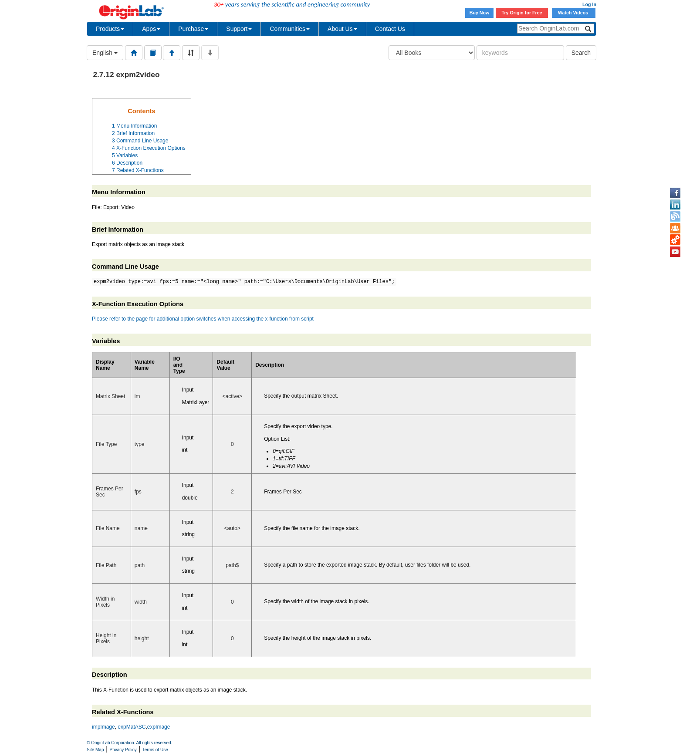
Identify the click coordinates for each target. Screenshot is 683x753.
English (105, 52)
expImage (158, 727)
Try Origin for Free (522, 12)
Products (110, 28)
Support (239, 28)
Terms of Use (155, 749)
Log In (589, 4)
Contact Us (390, 28)
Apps (151, 28)
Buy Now (480, 12)
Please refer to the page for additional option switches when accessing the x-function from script (203, 319)
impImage (103, 727)
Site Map (95, 749)
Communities (290, 28)
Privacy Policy (123, 749)
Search (581, 52)
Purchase (193, 28)
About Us (342, 28)
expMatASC (131, 727)
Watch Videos (573, 12)
